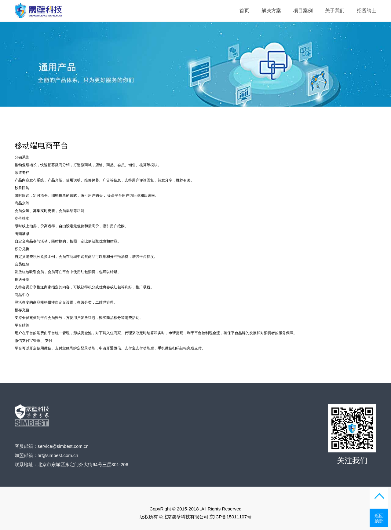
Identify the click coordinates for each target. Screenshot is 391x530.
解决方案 (271, 10)
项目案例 (303, 10)
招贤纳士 (366, 10)
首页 (244, 10)
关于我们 (335, 10)
